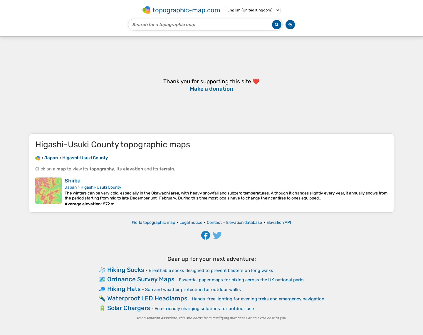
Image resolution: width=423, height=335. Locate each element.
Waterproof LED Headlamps (147, 298)
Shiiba (72, 180)
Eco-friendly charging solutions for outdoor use (204, 308)
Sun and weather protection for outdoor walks (193, 289)
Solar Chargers (128, 308)
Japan (71, 187)
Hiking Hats (124, 288)
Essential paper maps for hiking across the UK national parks (242, 279)
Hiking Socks (125, 269)
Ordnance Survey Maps (140, 279)
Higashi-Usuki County (100, 187)
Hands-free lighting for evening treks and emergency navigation (258, 299)
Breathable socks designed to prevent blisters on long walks (211, 270)
